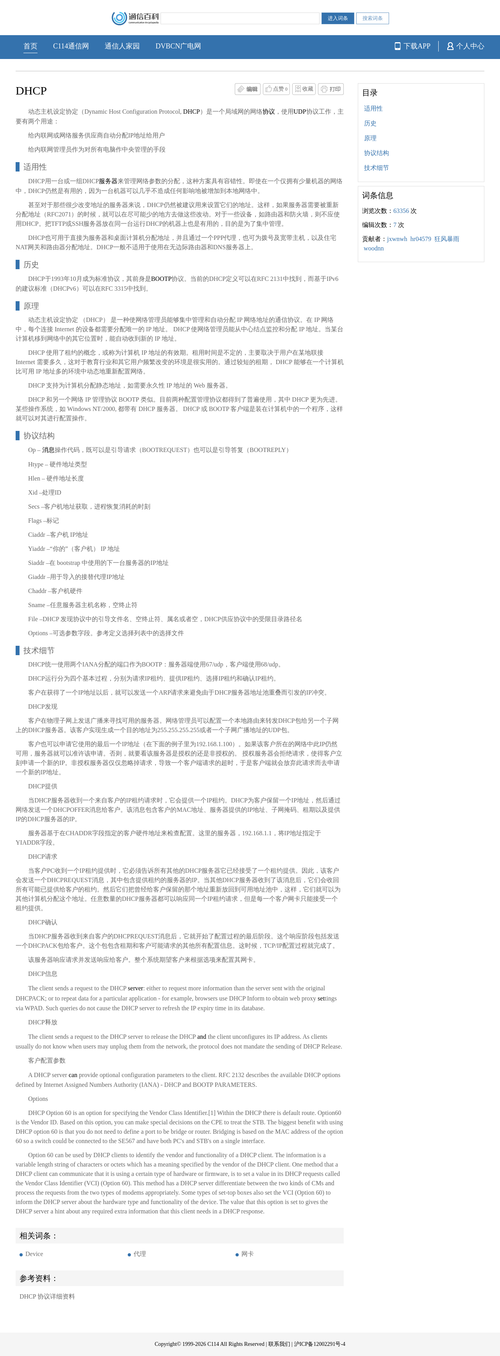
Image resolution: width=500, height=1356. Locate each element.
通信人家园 (122, 46)
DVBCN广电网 (178, 46)
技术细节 (376, 167)
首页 (30, 46)
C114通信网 (71, 46)
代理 (140, 1254)
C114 (213, 1344)
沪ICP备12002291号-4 (319, 1344)
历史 (370, 123)
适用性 (373, 108)
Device (34, 1254)
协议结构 (376, 153)
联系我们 (279, 1344)
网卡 (247, 1254)
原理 (370, 138)
